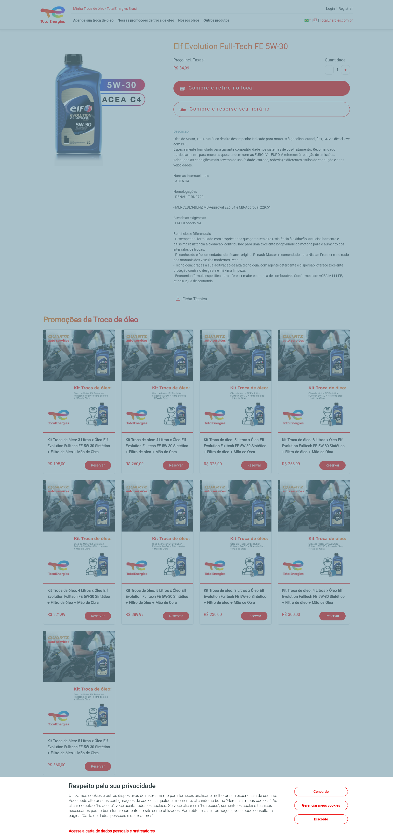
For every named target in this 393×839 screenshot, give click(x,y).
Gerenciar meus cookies (321, 805)
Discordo (321, 819)
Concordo (321, 792)
